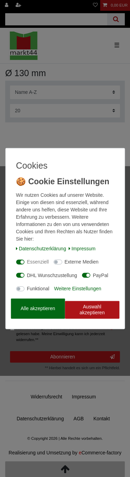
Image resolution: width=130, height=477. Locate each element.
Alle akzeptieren (37, 308)
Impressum (82, 248)
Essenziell (38, 262)
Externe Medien (81, 262)
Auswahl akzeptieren (92, 309)
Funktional (38, 288)
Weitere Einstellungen (77, 288)
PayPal (100, 275)
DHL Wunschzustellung (52, 275)
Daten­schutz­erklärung (41, 248)
